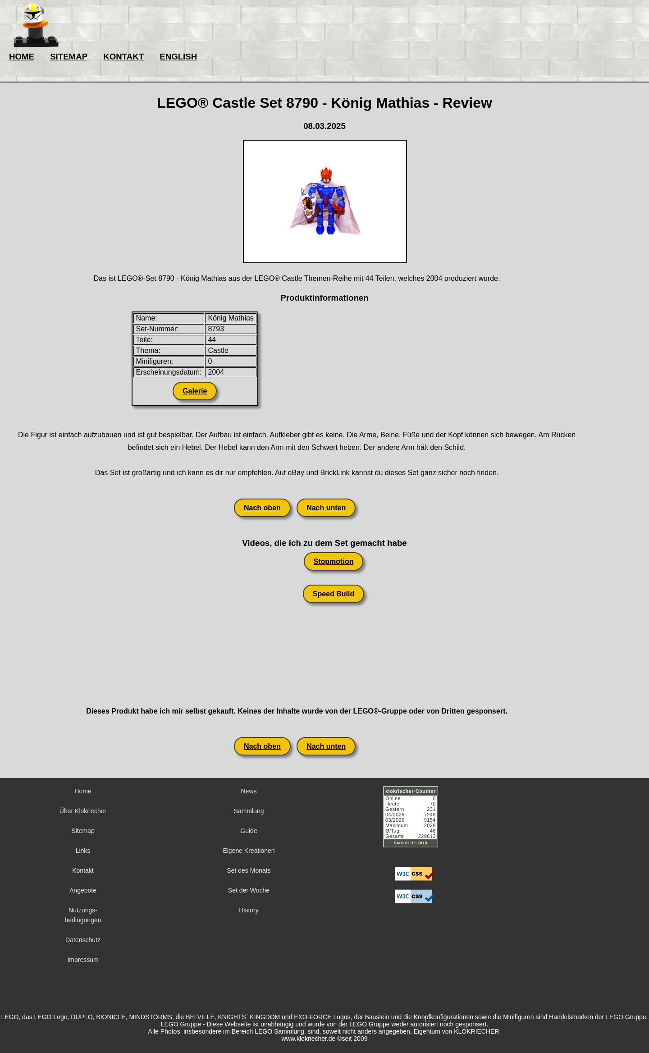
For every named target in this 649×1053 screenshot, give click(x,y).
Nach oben (262, 508)
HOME (21, 56)
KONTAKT (123, 56)
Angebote (82, 890)
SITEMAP (68, 56)
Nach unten (326, 508)
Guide (248, 830)
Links (83, 850)
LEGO (614, 1017)
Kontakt (82, 870)
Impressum (82, 959)
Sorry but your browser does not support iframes (414, 822)
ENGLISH (178, 56)
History (249, 910)
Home (82, 791)
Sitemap (82, 830)
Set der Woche (249, 890)
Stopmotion (334, 561)
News (248, 791)
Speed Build (333, 594)
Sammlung (249, 811)
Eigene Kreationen (248, 850)
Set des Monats (248, 870)
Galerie (195, 391)
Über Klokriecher (82, 811)
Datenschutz (83, 939)
